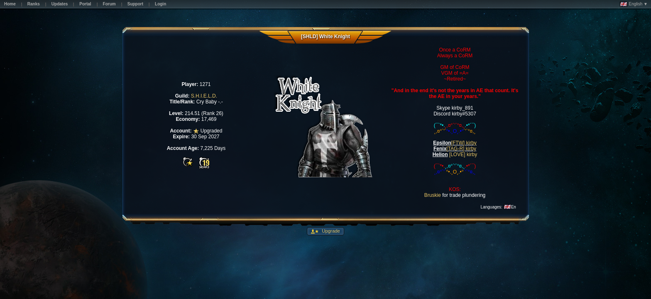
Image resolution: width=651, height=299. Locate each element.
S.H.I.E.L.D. (204, 96)
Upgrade (330, 230)
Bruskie (432, 195)
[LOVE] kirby (463, 154)
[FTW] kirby (464, 143)
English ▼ (634, 4)
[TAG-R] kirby (461, 149)
